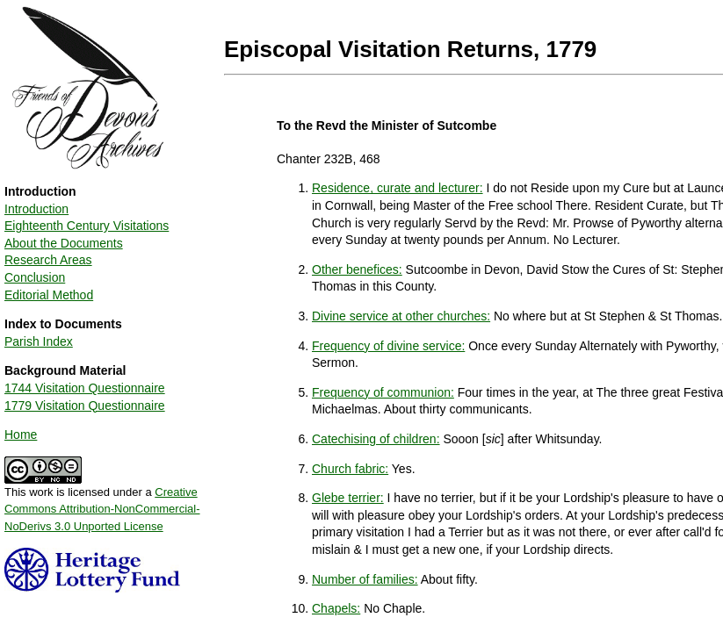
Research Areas (48, 260)
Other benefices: (357, 269)
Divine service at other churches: (401, 316)
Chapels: (336, 608)
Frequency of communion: (383, 392)
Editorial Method (48, 295)
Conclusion (34, 277)
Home (20, 434)
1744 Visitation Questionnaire (84, 388)
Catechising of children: (376, 439)
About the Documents (63, 243)
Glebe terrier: (348, 498)
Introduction (36, 209)
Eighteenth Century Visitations (86, 226)
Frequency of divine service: (388, 346)
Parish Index (38, 341)
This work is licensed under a (102, 503)
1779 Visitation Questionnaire (84, 406)
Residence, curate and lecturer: (397, 188)
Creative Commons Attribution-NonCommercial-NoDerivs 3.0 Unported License (102, 509)
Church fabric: (350, 469)
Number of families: (365, 579)
